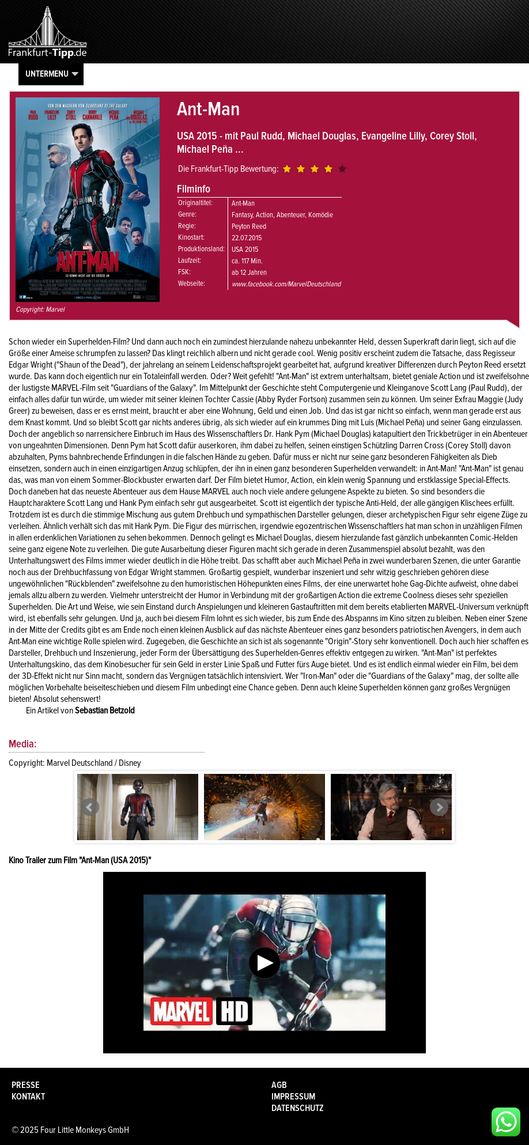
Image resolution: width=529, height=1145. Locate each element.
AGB (279, 1085)
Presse (26, 1085)
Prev (90, 807)
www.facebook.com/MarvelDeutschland (286, 284)
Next (439, 807)
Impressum (293, 1096)
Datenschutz (297, 1108)
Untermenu (47, 74)
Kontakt (28, 1096)
